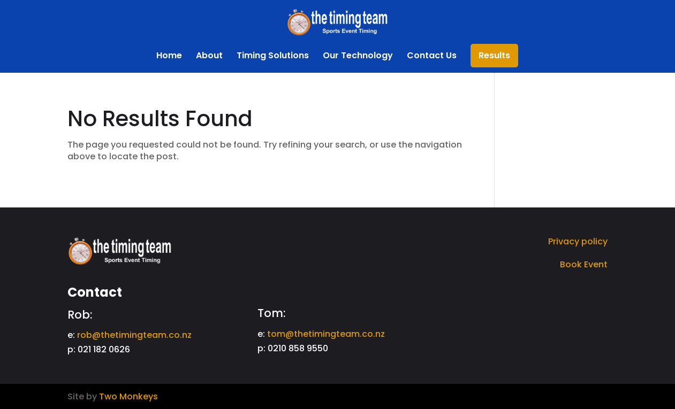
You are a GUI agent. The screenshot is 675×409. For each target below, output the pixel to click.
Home (169, 56)
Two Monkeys (128, 396)
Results (494, 56)
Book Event (584, 264)
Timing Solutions (273, 56)
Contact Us (432, 56)
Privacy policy (578, 241)
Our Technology (358, 56)
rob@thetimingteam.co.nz (134, 335)
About (209, 56)
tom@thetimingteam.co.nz (326, 334)
